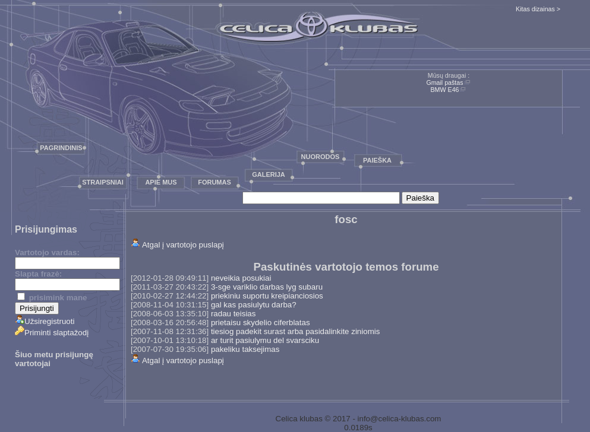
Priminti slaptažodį (52, 332)
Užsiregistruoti (44, 321)
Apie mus (160, 182)
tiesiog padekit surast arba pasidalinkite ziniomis (295, 331)
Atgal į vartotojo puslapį (183, 244)
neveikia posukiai (241, 278)
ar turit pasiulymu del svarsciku (265, 340)
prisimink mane (52, 297)
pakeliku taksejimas (245, 349)
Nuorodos (320, 156)
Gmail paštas (444, 82)
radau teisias (233, 313)
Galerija (268, 174)
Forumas (214, 182)
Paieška (377, 160)
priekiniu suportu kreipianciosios (267, 295)
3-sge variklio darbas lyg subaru (267, 286)
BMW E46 (445, 89)
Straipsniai (103, 182)
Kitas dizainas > (538, 8)
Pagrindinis (61, 147)
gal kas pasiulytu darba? (253, 304)
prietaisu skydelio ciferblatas (260, 322)
